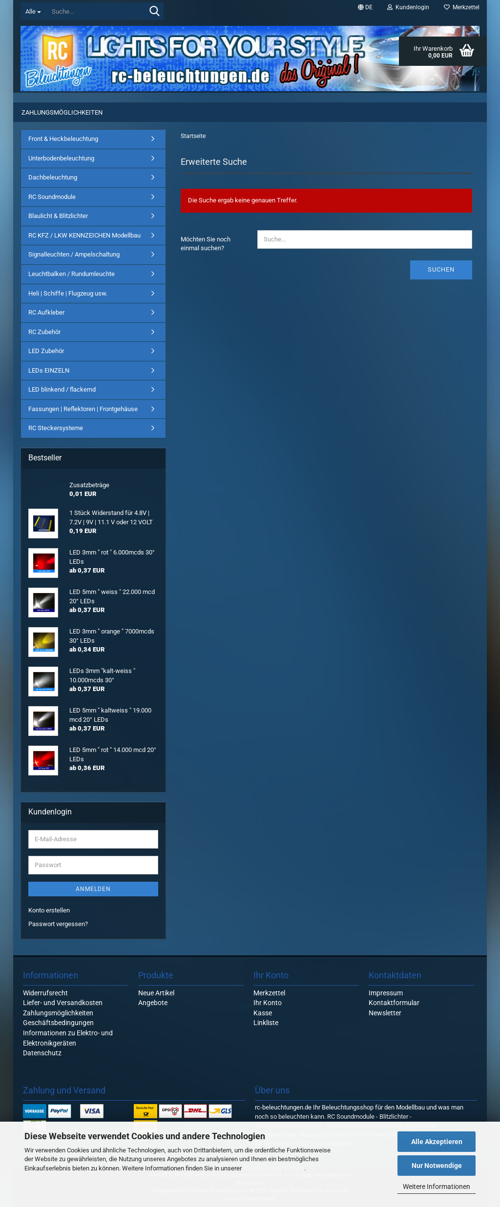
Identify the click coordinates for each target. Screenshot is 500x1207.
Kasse (262, 1013)
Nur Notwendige (437, 1165)
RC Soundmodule (52, 196)
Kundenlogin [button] (408, 7)
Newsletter (385, 1013)
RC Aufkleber (46, 312)
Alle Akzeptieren (436, 1142)
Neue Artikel (156, 993)
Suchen (441, 269)
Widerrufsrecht (45, 993)
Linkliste (265, 1023)
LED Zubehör (46, 351)
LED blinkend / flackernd (62, 389)
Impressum (386, 993)
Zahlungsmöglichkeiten (62, 112)
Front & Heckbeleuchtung (63, 138)
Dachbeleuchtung (52, 177)
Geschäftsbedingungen (58, 1023)
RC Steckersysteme (55, 428)
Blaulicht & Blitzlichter (58, 215)
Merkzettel (461, 7)
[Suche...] (33, 11)
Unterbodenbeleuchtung (61, 158)
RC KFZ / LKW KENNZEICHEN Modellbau (84, 235)
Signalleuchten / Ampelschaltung (74, 254)
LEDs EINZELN (48, 370)
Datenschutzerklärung (273, 1168)
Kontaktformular (394, 1003)
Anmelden (93, 889)
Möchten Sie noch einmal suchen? (205, 244)
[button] (365, 7)
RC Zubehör (44, 332)
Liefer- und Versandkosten (63, 1003)
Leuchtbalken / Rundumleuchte (71, 273)
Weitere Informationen (436, 1186)
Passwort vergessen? (58, 924)
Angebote (152, 1003)
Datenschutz (42, 1053)
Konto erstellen (49, 910)
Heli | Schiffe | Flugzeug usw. (67, 293)
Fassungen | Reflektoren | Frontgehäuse (83, 409)
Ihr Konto (267, 1003)
